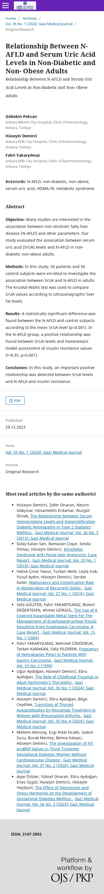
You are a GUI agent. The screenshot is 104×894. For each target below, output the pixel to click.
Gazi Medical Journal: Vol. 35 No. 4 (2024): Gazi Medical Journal (55, 721)
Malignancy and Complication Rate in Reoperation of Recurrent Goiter (55, 585)
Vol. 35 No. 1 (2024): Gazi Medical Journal (39, 23)
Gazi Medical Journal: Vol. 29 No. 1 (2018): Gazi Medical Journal (56, 563)
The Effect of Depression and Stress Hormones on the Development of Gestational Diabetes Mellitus (54, 793)
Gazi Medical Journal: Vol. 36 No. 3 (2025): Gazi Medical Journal (57, 804)
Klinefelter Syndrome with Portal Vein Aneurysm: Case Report (57, 555)
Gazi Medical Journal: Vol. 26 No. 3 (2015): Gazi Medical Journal (57, 535)
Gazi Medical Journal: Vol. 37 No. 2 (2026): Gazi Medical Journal (55, 765)
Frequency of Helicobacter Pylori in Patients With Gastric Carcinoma (57, 654)
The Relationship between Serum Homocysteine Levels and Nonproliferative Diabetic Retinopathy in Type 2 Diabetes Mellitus (56, 524)
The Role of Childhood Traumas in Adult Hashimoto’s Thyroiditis (57, 679)
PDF (17, 400)
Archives (30, 18)
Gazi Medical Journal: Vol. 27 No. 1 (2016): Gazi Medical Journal (55, 593)
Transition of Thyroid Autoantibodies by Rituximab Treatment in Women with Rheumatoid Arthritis (56, 710)
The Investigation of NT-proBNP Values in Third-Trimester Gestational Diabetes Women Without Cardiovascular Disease (55, 751)
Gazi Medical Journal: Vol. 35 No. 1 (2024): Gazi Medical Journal (55, 688)
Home (11, 18)
